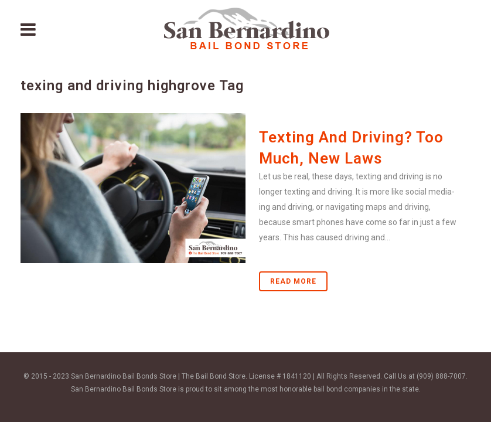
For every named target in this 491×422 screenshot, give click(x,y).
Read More (293, 281)
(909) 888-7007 (441, 376)
